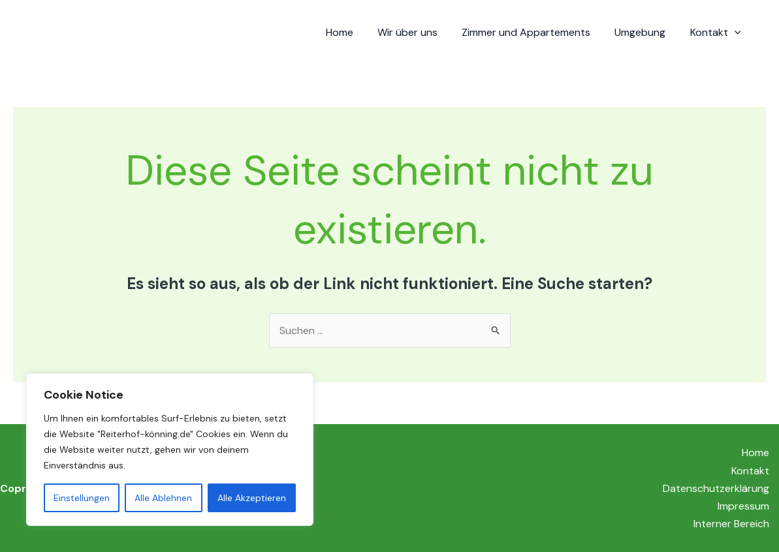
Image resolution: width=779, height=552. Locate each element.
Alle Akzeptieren (251, 498)
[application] (735, 33)
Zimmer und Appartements (534, 32)
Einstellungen (82, 498)
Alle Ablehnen (163, 498)
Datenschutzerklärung (716, 488)
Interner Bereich (731, 523)
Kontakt (717, 33)
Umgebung (645, 32)
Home (354, 32)
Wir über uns (419, 32)
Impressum (743, 506)
